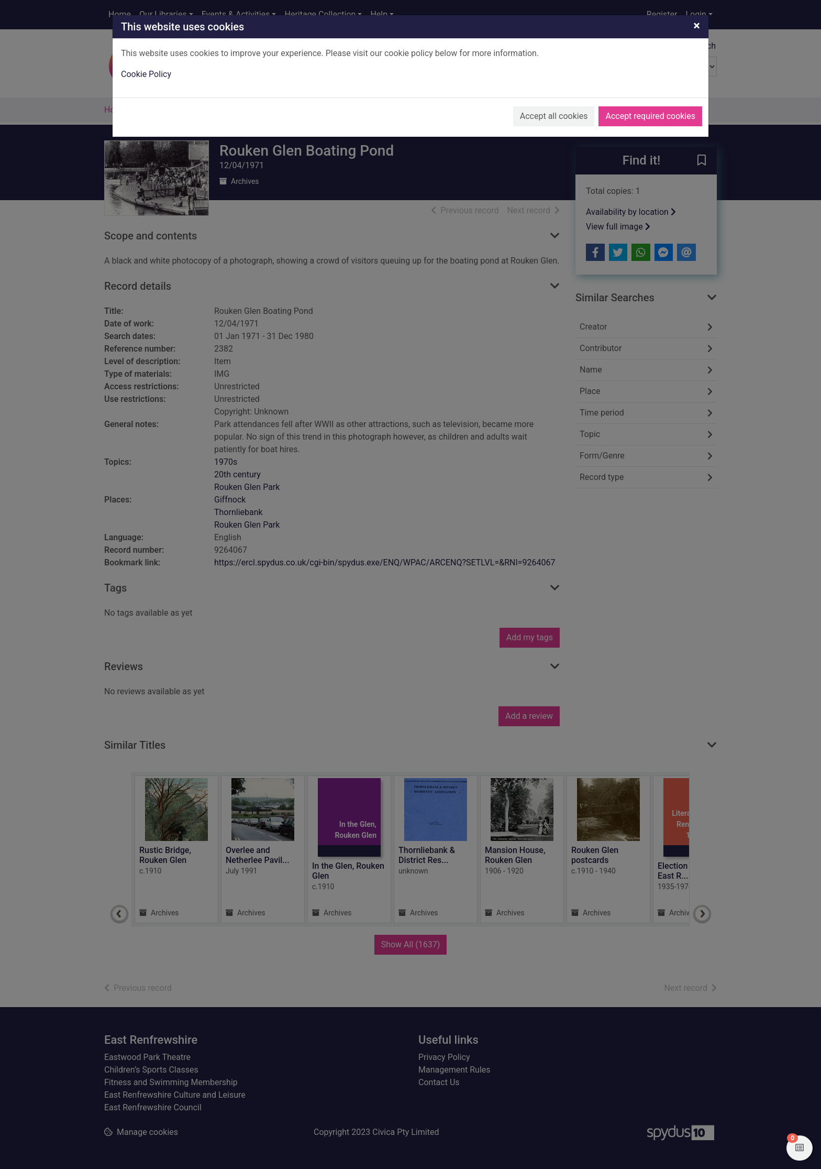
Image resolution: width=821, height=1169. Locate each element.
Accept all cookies (554, 116)
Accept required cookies (650, 116)
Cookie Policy (146, 74)
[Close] (696, 25)
